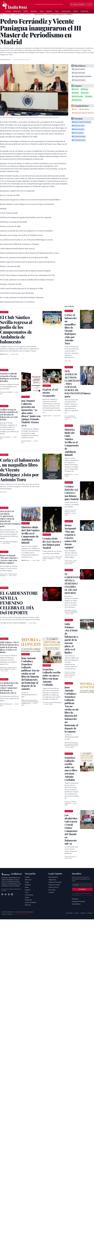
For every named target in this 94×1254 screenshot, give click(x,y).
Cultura (75, 11)
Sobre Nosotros (53, 877)
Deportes (49, 11)
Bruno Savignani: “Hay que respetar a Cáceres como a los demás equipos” (9, 559)
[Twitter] (5, 894)
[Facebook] (2, 894)
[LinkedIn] (12, 894)
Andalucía (34, 11)
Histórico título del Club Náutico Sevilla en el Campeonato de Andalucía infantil (30, 534)
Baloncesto (27, 14)
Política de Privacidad (54, 882)
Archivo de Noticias (30, 902)
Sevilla (25, 11)
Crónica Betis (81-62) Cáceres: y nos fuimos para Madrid (52, 543)
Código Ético (52, 879)
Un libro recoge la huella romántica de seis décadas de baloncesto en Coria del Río (9, 414)
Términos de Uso (53, 887)
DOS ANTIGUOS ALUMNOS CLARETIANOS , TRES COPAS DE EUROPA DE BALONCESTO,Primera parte (10, 519)
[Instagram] (9, 894)
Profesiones (84, 11)
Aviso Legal (51, 890)
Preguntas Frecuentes (78, 901)
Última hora (17, 11)
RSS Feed (28, 905)
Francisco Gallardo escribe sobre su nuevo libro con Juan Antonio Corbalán (52, 677)
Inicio (1, 14)
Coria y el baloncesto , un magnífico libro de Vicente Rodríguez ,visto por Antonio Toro (71, 329)
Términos (83, 913)
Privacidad (69, 913)
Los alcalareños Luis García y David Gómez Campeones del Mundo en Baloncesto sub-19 (9, 687)
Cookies (76, 913)
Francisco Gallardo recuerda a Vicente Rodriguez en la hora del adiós (9, 377)
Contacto (51, 892)
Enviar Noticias (76, 904)
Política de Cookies (54, 885)
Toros (57, 11)
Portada (8, 11)
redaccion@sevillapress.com (21, 914)
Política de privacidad (86, 895)
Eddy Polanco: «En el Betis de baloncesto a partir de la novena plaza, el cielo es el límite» (9, 647)
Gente (42, 11)
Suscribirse (82, 889)
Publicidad (75, 899)
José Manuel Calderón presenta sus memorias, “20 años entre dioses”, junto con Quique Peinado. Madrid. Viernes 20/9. (30, 413)
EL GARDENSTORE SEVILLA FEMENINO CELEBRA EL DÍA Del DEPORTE (74, 583)
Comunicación (65, 11)
